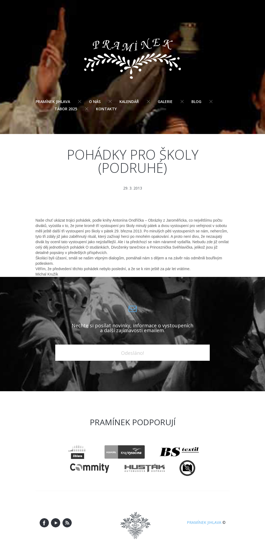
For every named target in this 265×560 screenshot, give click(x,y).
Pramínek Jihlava (53, 101)
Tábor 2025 (65, 108)
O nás (95, 101)
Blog (196, 101)
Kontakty (106, 108)
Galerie (165, 101)
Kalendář (129, 101)
